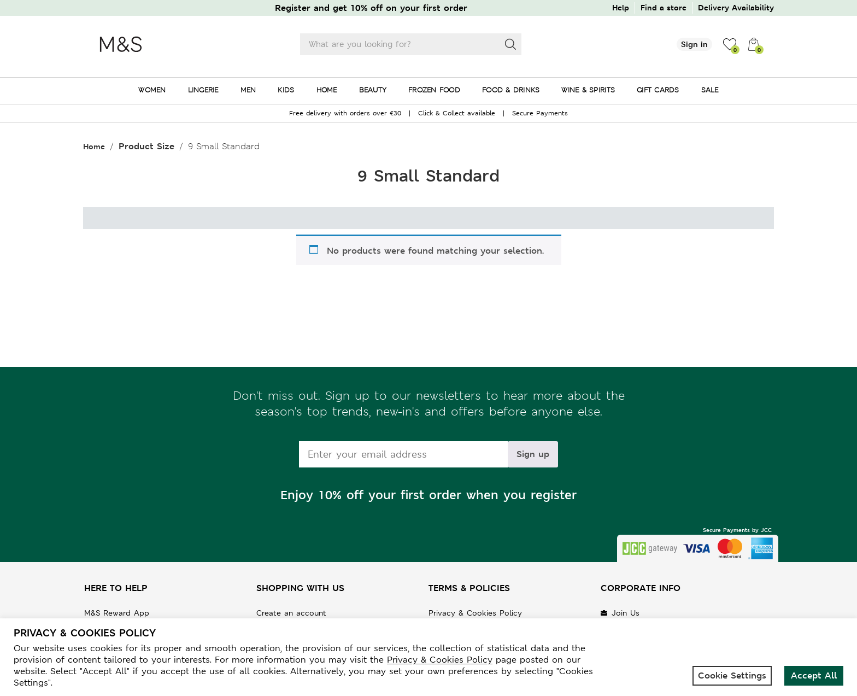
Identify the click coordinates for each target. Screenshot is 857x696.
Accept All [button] (814, 675)
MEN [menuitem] (248, 90)
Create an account (291, 613)
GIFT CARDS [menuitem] (658, 90)
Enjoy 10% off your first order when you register (428, 495)
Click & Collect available (456, 113)
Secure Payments (540, 113)
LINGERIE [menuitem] (203, 90)
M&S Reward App (116, 613)
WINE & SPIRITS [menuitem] (588, 90)
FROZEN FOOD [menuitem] (434, 90)
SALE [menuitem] (710, 90)
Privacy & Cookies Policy (475, 613)
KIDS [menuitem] (286, 90)
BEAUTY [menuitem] (373, 90)
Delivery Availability (736, 7)
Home (94, 146)
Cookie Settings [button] (732, 675)
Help (620, 7)
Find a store (663, 7)
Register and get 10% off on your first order (371, 8)
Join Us (625, 613)
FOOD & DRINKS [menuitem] (510, 90)
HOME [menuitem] (326, 90)
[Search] (510, 44)
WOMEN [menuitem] (152, 90)
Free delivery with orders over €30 (345, 113)
